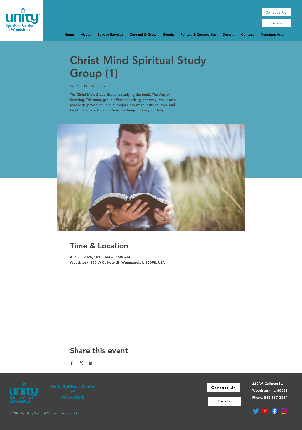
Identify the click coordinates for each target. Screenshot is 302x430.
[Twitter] (256, 411)
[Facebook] (274, 411)
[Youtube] (265, 411)
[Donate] (276, 23)
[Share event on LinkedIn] (90, 363)
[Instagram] (284, 411)
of (73, 391)
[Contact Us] (276, 12)
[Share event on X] (81, 363)
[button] (85, 34)
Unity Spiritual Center (73, 386)
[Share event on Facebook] (72, 363)
